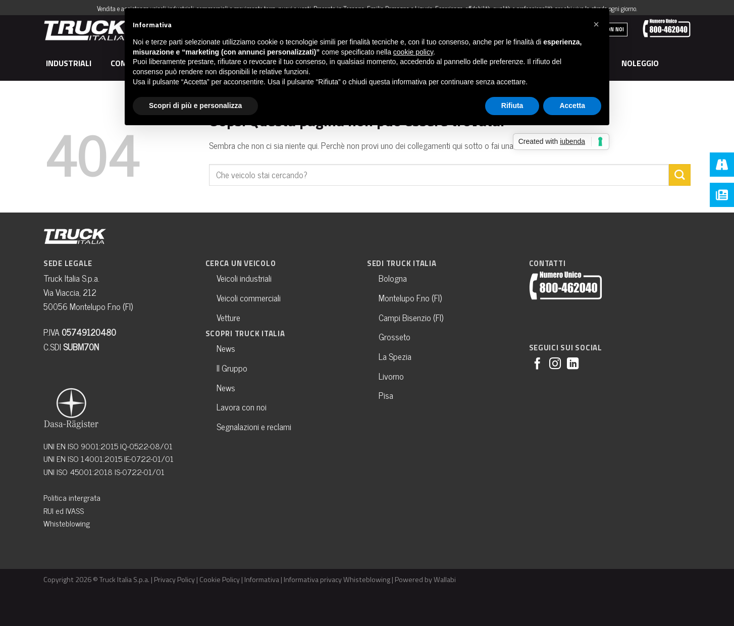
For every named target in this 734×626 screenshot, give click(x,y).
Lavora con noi (242, 406)
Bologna (393, 278)
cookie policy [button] (413, 52)
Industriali (70, 63)
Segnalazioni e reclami (254, 426)
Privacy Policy (174, 579)
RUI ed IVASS (63, 510)
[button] (596, 24)
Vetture (228, 317)
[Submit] (680, 175)
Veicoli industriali (244, 278)
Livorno (391, 376)
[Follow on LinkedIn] (573, 364)
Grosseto (394, 336)
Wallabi (445, 579)
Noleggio (641, 63)
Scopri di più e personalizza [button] (195, 105)
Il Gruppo (232, 367)
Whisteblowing (66, 523)
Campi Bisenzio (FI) (411, 317)
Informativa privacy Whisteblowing (337, 579)
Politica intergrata (71, 497)
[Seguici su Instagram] (555, 364)
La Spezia (395, 356)
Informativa (261, 579)
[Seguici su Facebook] (537, 364)
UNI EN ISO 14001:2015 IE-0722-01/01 (108, 458)
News (226, 348)
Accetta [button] (572, 105)
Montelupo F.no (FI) (410, 297)
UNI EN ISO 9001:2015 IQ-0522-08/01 (108, 445)
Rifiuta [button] (512, 105)
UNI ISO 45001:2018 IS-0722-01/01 (104, 471)
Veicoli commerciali (249, 297)
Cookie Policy (219, 579)
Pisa (386, 395)
